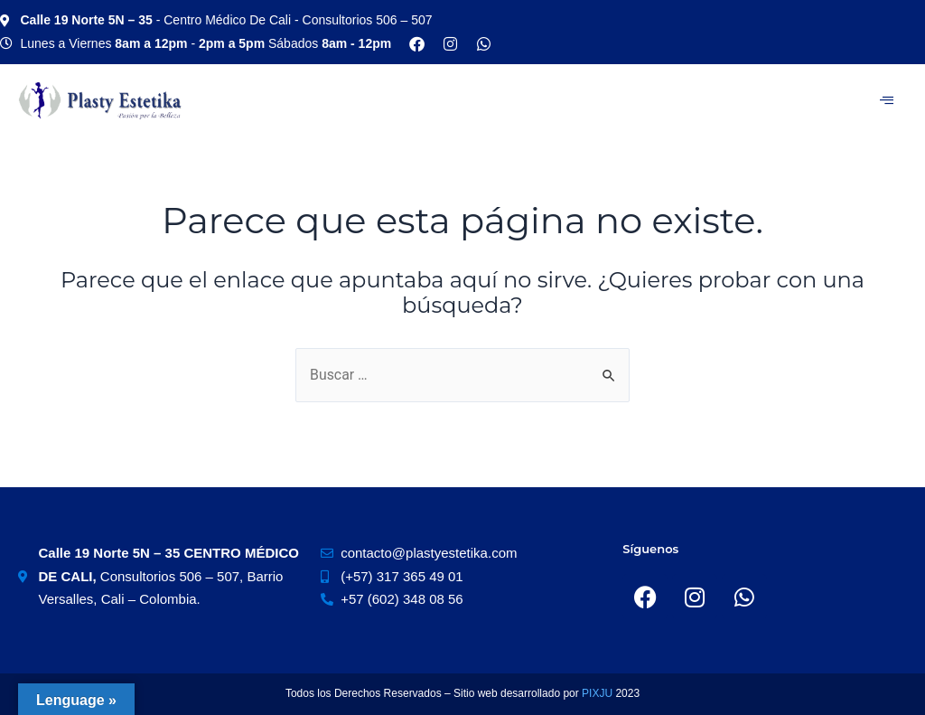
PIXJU (598, 693)
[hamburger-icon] (886, 100)
